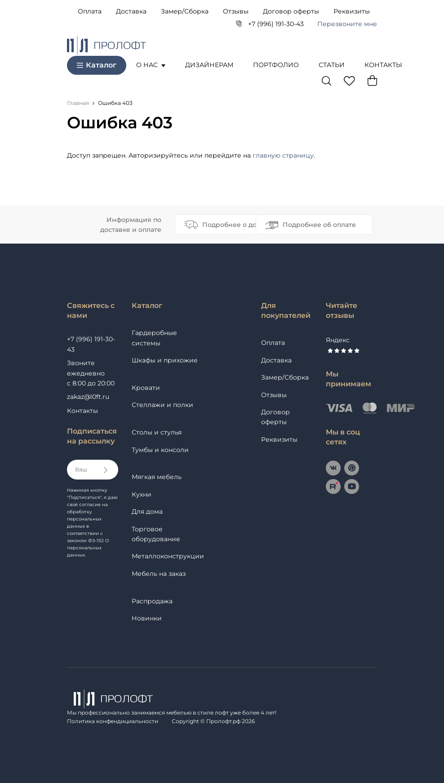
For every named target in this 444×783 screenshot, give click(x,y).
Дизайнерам (209, 65)
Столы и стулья (157, 432)
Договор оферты (291, 11)
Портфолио (276, 65)
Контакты (383, 65)
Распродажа (152, 601)
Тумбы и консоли (160, 450)
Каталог (96, 65)
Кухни (141, 494)
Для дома (147, 511)
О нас (150, 65)
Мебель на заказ (159, 574)
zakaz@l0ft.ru (88, 397)
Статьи (332, 65)
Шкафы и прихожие (165, 360)
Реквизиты (351, 11)
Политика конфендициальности (112, 721)
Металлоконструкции (168, 556)
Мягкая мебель (157, 477)
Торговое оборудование (156, 534)
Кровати (146, 388)
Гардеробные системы (154, 338)
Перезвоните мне (347, 24)
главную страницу (283, 155)
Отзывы (236, 11)
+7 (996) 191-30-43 (276, 24)
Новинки (147, 618)
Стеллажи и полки (162, 405)
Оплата (90, 11)
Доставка (131, 11)
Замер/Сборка (185, 11)
